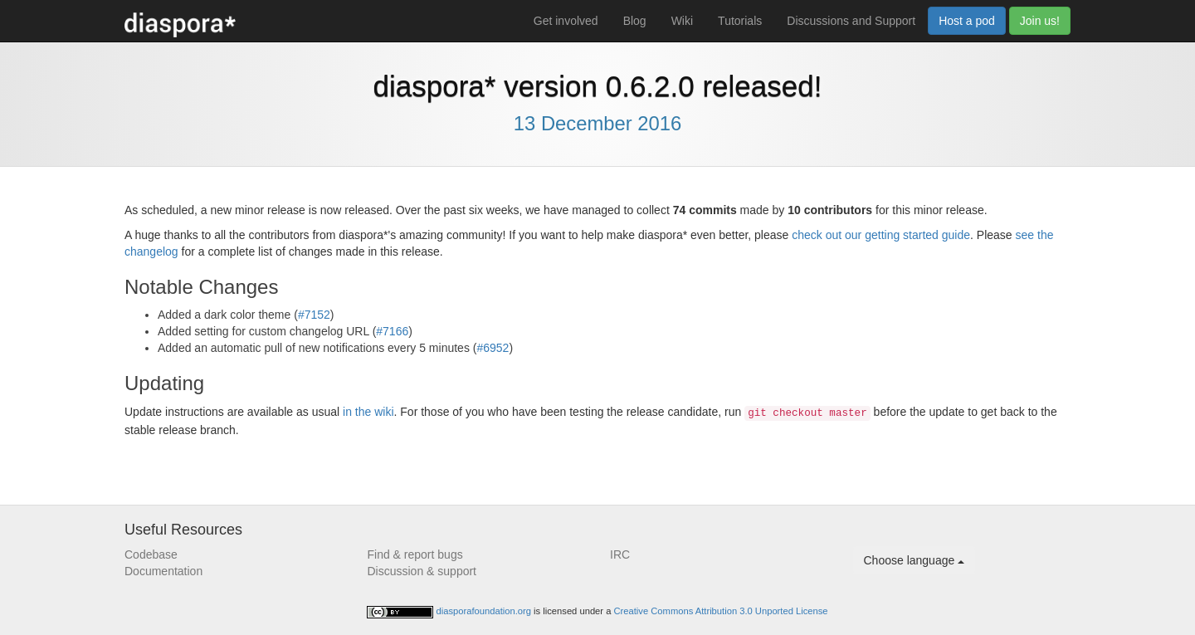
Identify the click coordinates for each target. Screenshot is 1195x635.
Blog (634, 20)
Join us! (1040, 20)
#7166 (392, 331)
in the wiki (368, 411)
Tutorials (740, 20)
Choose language (914, 560)
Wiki (682, 20)
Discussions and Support (851, 20)
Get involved (566, 20)
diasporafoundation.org (485, 611)
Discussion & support (422, 571)
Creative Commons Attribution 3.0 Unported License (721, 611)
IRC (620, 554)
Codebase (151, 554)
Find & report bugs (415, 554)
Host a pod (967, 20)
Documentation (163, 571)
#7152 (314, 314)
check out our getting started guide (881, 235)
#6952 (492, 347)
